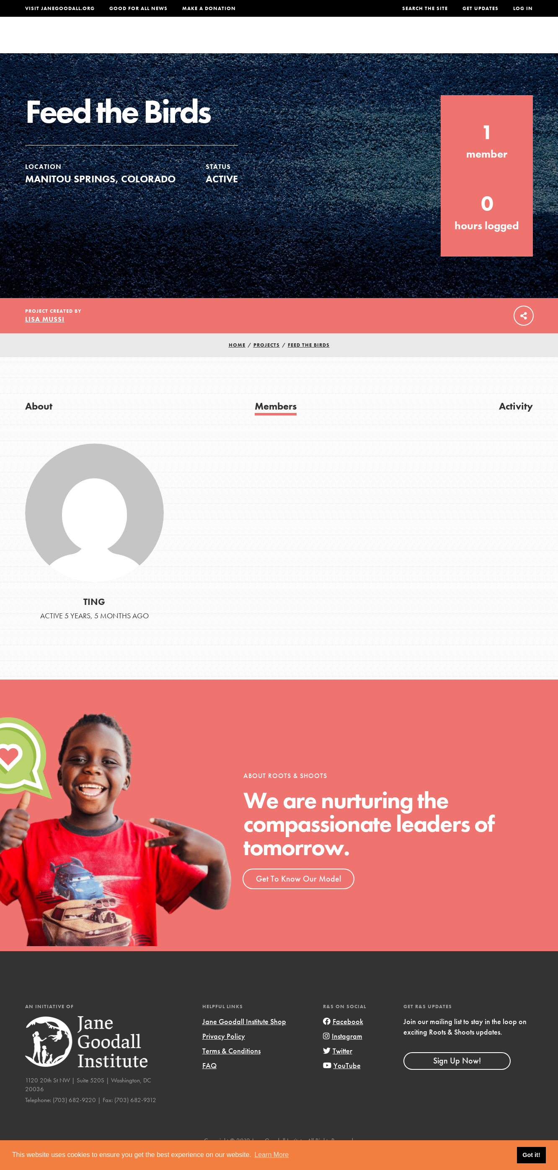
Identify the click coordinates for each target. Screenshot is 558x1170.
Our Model (351, 40)
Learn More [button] (271, 1154)
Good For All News (138, 8)
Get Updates (480, 8)
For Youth (220, 40)
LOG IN (523, 8)
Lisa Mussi (45, 336)
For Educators (285, 40)
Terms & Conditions (231, 1068)
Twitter (337, 1068)
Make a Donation (209, 8)
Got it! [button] (531, 1155)
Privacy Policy (223, 1053)
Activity (516, 423)
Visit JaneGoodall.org (60, 8)
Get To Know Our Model (298, 895)
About (173, 40)
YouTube (342, 1082)
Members (276, 423)
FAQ (209, 1082)
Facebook (343, 1038)
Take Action (505, 40)
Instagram (342, 1053)
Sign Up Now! (457, 1077)
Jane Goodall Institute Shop (244, 1038)
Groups (450, 40)
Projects (404, 40)
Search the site (425, 8)
